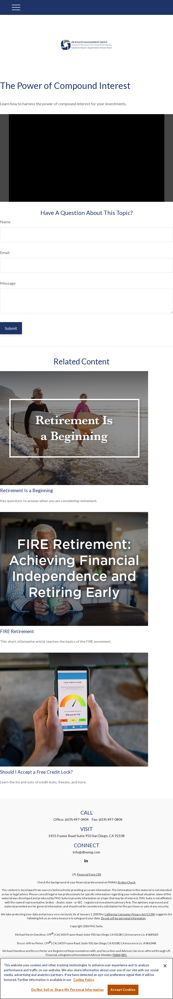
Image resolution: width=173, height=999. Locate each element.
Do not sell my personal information (123, 918)
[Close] (165, 965)
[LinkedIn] (86, 860)
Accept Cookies (123, 990)
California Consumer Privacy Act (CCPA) (129, 914)
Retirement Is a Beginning (26, 490)
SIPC (124, 954)
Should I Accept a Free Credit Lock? (36, 772)
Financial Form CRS (89, 874)
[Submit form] (11, 328)
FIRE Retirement (17, 631)
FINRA (116, 954)
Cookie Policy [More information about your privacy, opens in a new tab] (83, 980)
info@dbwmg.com (86, 852)
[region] (86, 978)
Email (4, 252)
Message (8, 283)
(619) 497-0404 (77, 819)
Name (5, 221)
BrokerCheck (126, 882)
